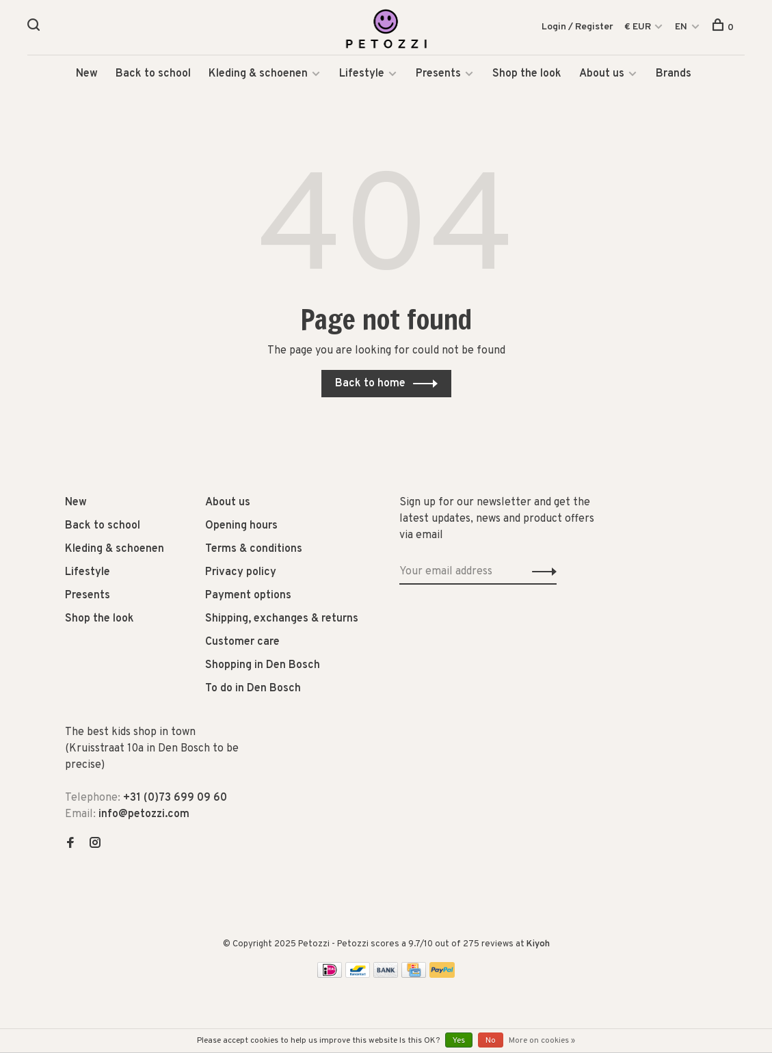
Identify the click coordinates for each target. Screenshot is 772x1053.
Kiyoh (538, 945)
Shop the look (526, 75)
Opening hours (241, 527)
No (490, 1040)
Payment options (248, 597)
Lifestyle (361, 75)
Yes (459, 1040)
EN (681, 27)
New (87, 75)
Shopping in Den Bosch (262, 667)
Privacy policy (240, 574)
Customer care (242, 643)
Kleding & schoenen (258, 75)
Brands (673, 75)
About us (601, 75)
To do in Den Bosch (253, 690)
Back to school (153, 75)
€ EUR (638, 27)
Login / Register (577, 27)
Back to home (370, 385)
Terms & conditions (253, 550)
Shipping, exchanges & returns (281, 620)
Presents (440, 75)
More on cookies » (542, 1040)
